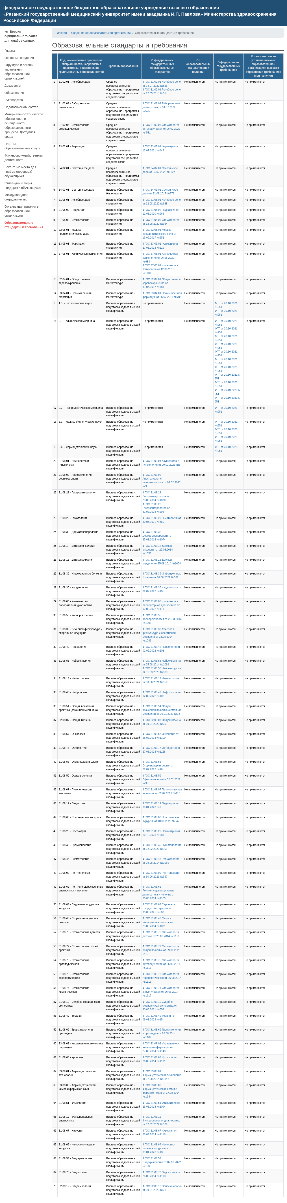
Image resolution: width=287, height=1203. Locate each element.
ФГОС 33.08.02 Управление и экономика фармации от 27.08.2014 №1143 (161, 1047)
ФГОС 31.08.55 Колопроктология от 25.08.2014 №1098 (162, 619)
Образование (14, 93)
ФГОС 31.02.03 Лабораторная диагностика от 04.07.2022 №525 (161, 107)
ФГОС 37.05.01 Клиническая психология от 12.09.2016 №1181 (160, 269)
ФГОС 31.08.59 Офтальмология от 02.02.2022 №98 (161, 779)
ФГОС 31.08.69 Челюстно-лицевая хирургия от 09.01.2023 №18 (159, 1148)
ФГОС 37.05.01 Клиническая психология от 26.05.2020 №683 (160, 257)
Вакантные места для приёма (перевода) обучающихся (20, 171)
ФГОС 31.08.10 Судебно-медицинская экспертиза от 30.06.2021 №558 (160, 1005)
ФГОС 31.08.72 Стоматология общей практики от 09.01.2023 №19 (161, 950)
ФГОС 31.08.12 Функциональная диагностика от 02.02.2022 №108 (161, 1120)
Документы (12, 85)
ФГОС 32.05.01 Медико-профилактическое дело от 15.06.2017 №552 (159, 233)
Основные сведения (19, 58)
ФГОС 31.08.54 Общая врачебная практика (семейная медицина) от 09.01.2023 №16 (162, 710)
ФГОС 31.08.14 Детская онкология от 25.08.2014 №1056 (158, 549)
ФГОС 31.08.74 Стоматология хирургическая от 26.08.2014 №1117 (161, 991)
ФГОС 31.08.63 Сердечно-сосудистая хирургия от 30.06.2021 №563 (159, 908)
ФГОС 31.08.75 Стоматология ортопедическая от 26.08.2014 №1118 (161, 964)
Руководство (13, 100)
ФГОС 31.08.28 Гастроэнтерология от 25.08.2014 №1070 (156, 496)
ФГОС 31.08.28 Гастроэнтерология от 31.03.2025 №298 (156, 508)
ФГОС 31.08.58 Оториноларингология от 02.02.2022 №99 (158, 765)
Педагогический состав (21, 107)
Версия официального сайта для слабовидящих (20, 36)
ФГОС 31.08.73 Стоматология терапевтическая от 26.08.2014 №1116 (162, 978)
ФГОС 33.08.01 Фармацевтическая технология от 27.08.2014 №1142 (162, 1075)
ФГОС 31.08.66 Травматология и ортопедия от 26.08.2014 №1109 (162, 1033)
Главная (10, 50)
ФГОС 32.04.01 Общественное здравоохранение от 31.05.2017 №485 (162, 283)
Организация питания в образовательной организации (21, 211)
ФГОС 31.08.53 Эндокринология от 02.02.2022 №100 (162, 1162)
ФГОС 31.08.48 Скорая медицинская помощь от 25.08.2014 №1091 (158, 922)
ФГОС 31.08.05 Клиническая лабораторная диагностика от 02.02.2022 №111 (161, 605)
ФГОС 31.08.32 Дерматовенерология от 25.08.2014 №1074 (158, 535)
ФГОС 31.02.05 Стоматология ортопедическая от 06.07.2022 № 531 (161, 128)
